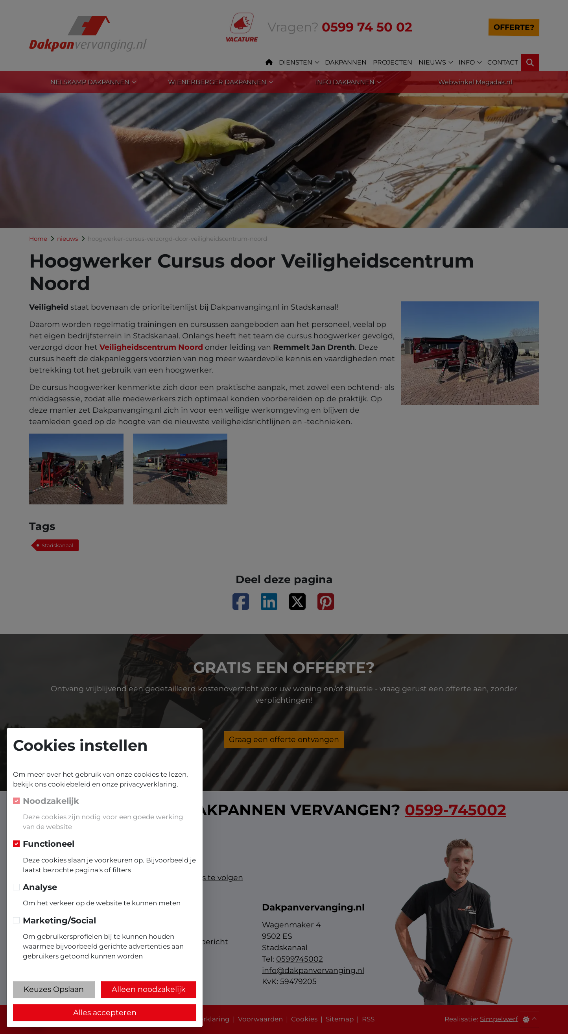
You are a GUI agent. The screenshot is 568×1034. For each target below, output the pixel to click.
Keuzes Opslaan (54, 989)
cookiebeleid (69, 784)
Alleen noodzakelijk (149, 989)
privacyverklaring (148, 784)
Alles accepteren (104, 1012)
